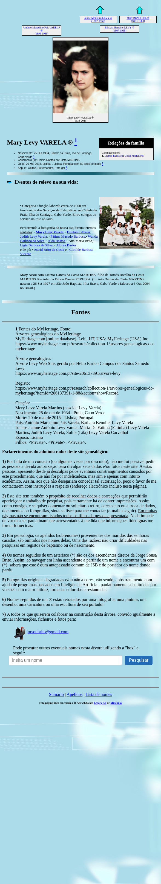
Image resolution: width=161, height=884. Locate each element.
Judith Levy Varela (33, 236)
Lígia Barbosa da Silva (36, 245)
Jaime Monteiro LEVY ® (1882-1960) (98, 19)
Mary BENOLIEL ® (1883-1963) (138, 19)
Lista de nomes (98, 694)
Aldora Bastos (66, 245)
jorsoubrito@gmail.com (40, 631)
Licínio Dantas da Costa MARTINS (124, 155)
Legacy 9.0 (100, 702)
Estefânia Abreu (78, 232)
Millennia (116, 702)
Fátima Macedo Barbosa (67, 236)
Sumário (56, 694)
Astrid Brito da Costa (49, 249)
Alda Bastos (56, 241)
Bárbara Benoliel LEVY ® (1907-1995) (119, 29)
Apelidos (74, 694)
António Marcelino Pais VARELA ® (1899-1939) (41, 30)
